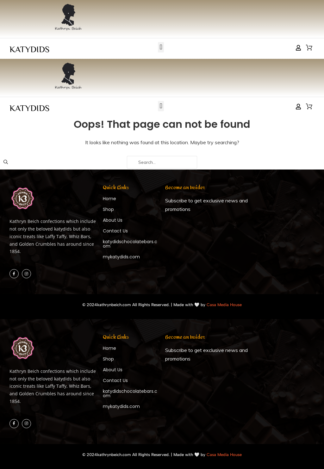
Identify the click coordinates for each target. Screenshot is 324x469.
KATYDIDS (29, 49)
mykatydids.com (121, 257)
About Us (112, 220)
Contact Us (115, 231)
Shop (108, 209)
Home (109, 198)
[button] (161, 47)
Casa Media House (224, 304)
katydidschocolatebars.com (130, 243)
